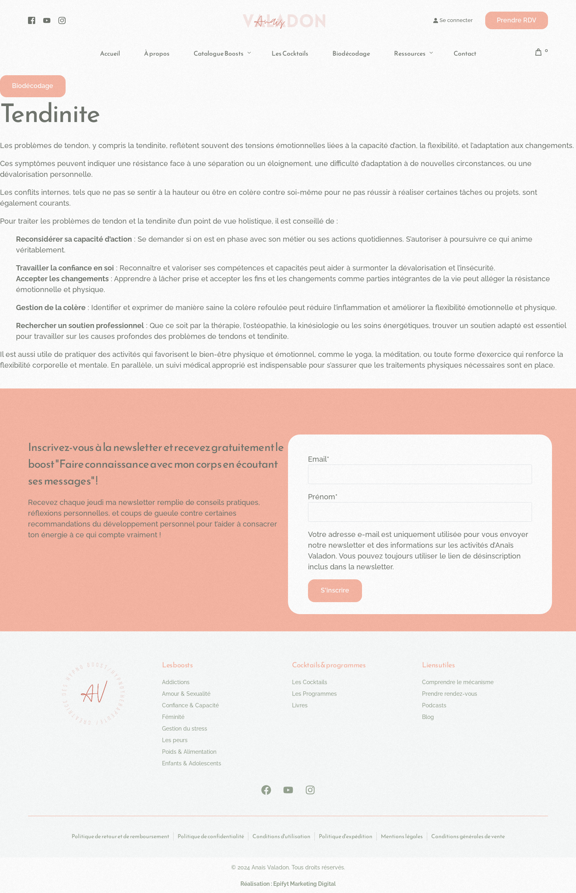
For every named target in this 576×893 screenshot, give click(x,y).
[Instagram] (62, 20)
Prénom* (323, 497)
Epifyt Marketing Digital (304, 884)
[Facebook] (31, 20)
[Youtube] (46, 20)
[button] (33, 86)
